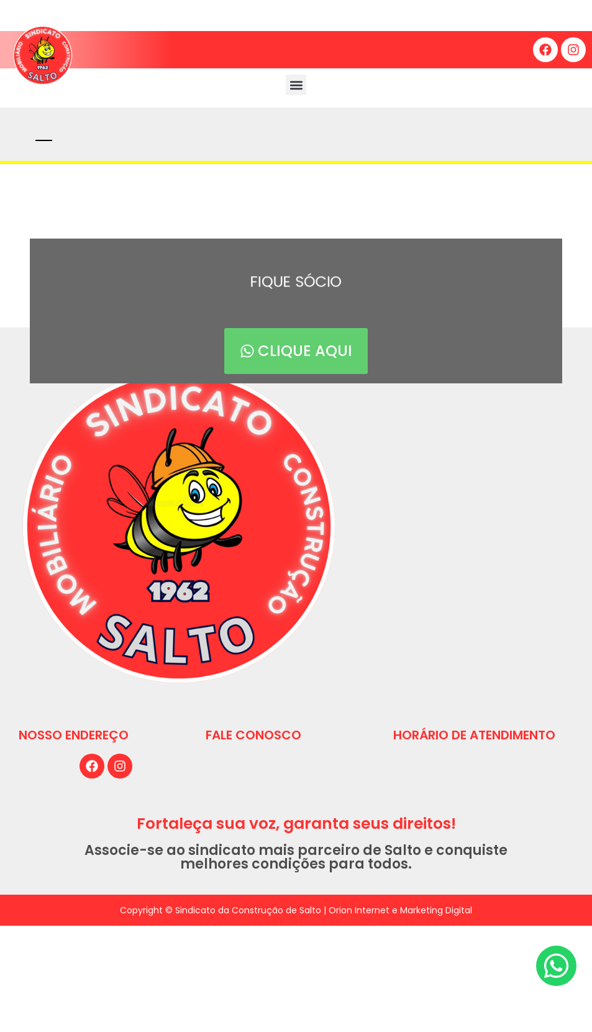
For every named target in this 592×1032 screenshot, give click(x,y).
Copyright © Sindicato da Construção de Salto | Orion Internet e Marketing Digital (296, 910)
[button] (296, 85)
